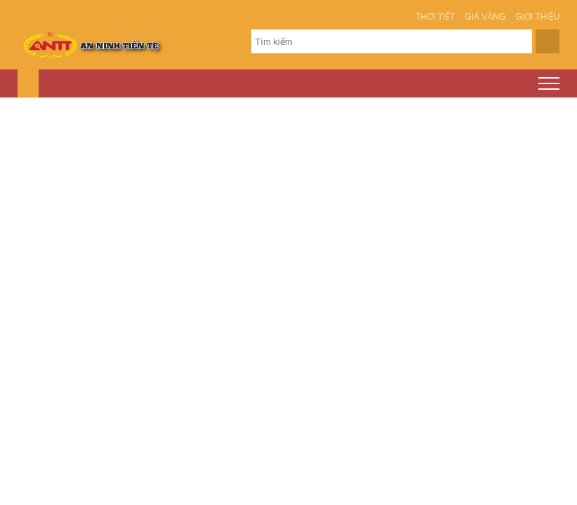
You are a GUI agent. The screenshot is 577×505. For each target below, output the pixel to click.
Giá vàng (485, 17)
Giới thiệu (537, 17)
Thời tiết (435, 17)
